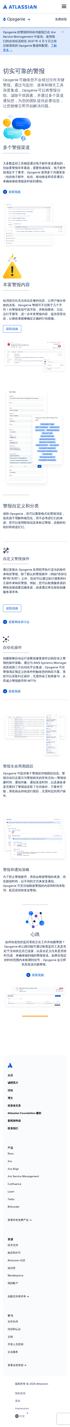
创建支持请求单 (18, 1296)
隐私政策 (20, 1393)
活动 (10, 1090)
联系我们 (13, 1128)
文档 (10, 1336)
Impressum (22, 1408)
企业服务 (13, 1351)
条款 (17, 1400)
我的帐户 (13, 1283)
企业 (10, 1075)
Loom (11, 1191)
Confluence (14, 1183)
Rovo (11, 1153)
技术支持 (13, 1245)
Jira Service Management (23, 1176)
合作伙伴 (13, 1321)
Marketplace (15, 1275)
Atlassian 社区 (16, 1260)
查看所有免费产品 (20, 1219)
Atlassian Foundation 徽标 (24, 1113)
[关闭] (62, 32)
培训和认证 (14, 1329)
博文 (10, 1097)
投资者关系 (14, 1105)
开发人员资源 (15, 1344)
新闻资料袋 (14, 1120)
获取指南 (12, 329)
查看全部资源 (17, 1365)
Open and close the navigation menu (30, 19)
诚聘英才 (13, 1082)
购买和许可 (14, 1252)
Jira (10, 1161)
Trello (11, 1199)
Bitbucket (13, 1206)
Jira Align (13, 1168)
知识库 (11, 1267)
